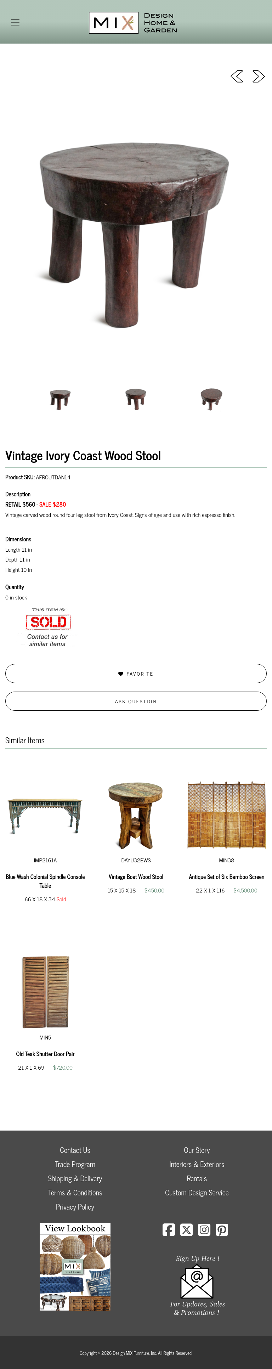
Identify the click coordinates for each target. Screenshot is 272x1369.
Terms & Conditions (75, 1192)
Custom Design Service (196, 1192)
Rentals (197, 1178)
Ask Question (136, 701)
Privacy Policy (75, 1206)
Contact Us (75, 1150)
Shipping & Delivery (75, 1178)
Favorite (135, 673)
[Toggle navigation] (15, 22)
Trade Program (75, 1164)
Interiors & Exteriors (196, 1164)
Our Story (197, 1150)
